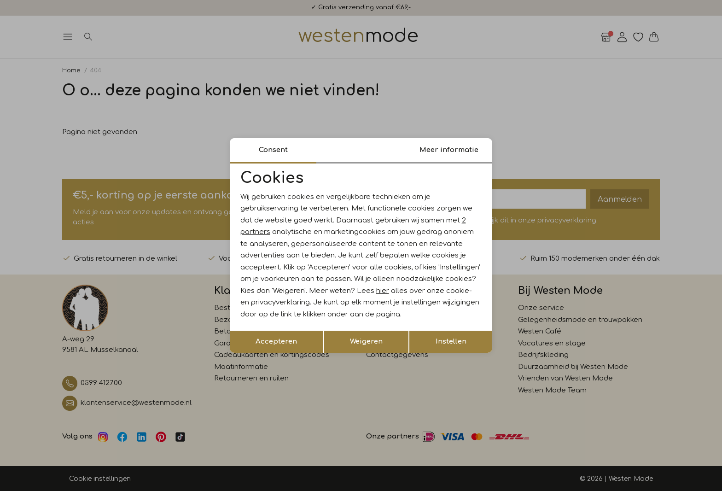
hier (382, 291)
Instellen (451, 341)
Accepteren (276, 341)
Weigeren (366, 341)
